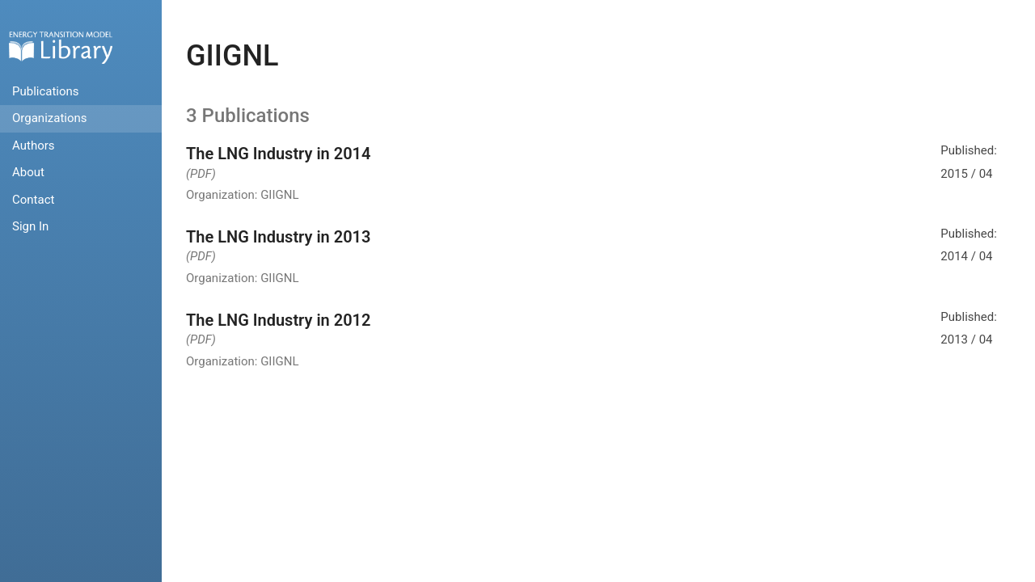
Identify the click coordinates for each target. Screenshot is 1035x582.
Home (60, 47)
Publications (45, 91)
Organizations (49, 118)
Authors (33, 145)
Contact (33, 199)
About (28, 172)
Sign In (30, 226)
